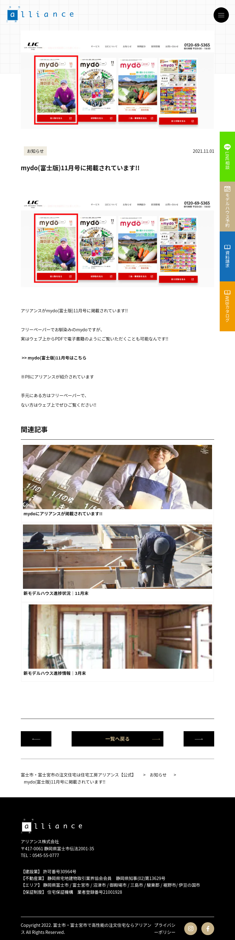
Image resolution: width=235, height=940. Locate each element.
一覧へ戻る (132, 738)
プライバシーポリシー (165, 928)
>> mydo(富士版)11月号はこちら (54, 358)
